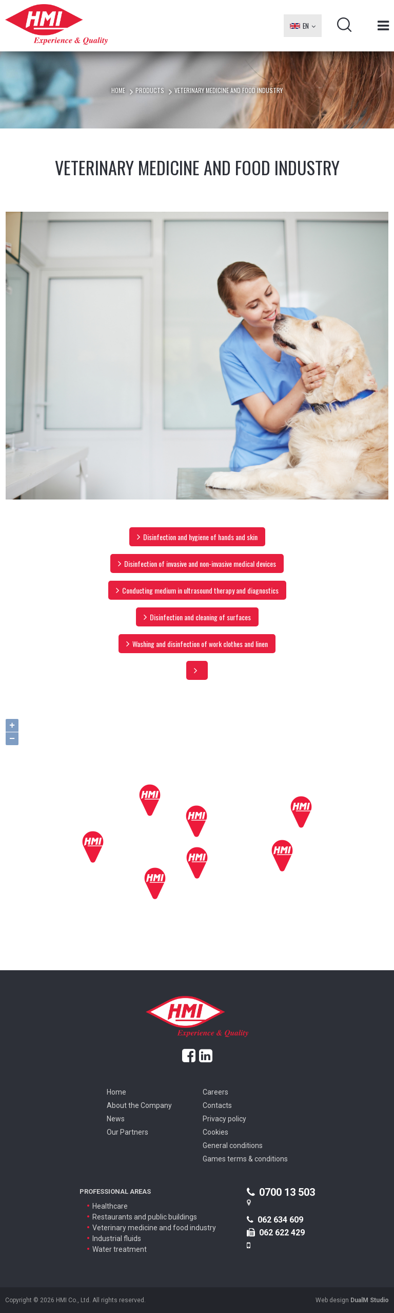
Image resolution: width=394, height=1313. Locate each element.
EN (303, 26)
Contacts (217, 1105)
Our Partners (127, 1132)
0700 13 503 (281, 1192)
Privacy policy (224, 1119)
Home (118, 90)
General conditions (233, 1145)
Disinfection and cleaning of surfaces (197, 617)
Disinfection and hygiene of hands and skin (197, 536)
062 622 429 (276, 1232)
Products (149, 90)
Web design (352, 1300)
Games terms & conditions (245, 1159)
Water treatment (119, 1249)
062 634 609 (275, 1220)
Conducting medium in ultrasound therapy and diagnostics (197, 590)
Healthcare (110, 1206)
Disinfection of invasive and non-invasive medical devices (197, 563)
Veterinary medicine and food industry (154, 1228)
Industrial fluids (116, 1238)
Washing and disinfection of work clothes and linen (197, 643)
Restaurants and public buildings (144, 1217)
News (116, 1119)
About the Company (139, 1105)
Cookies (215, 1132)
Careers (215, 1092)
